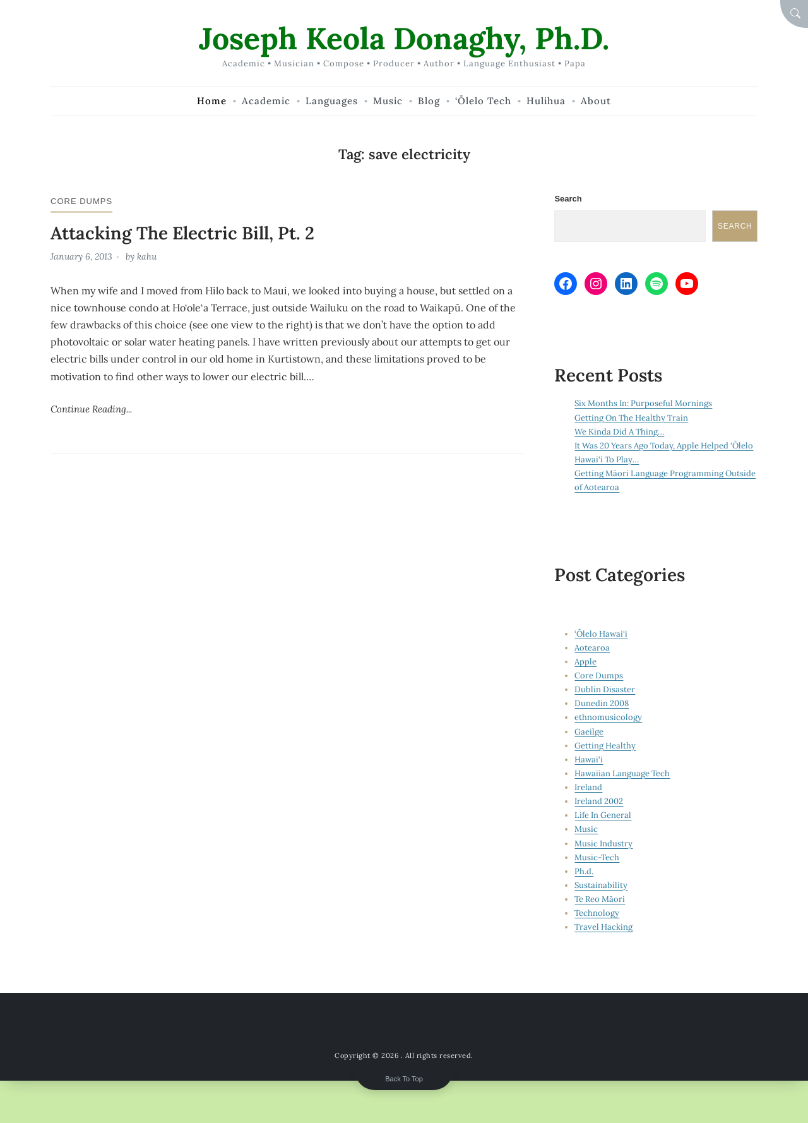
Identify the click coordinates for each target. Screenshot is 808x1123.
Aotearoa (592, 647)
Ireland (588, 787)
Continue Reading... (91, 409)
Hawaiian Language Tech (622, 773)
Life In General (602, 815)
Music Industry (603, 843)
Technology (596, 913)
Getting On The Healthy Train (631, 417)
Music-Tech (596, 857)
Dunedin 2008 (601, 703)
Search (567, 198)
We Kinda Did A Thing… (619, 431)
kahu (147, 256)
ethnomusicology (608, 717)
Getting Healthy (605, 745)
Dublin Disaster (604, 689)
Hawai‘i (588, 759)
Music (586, 829)
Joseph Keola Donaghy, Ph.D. (404, 38)
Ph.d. (583, 871)
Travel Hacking (603, 927)
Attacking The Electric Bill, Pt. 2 (182, 233)
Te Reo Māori (599, 899)
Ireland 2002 (598, 801)
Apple (585, 661)
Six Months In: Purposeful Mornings (643, 403)
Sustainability (600, 885)
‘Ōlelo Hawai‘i (600, 633)
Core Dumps (81, 201)
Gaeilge (588, 731)
